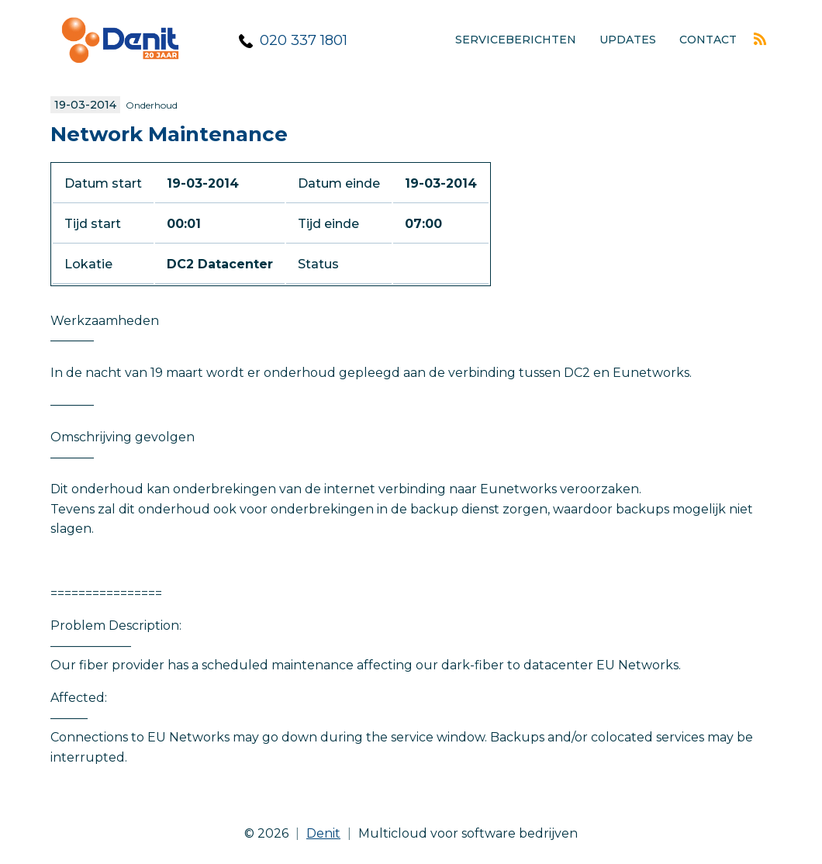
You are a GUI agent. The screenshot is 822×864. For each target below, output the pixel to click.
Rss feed (760, 39)
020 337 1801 (303, 40)
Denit (323, 833)
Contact (708, 40)
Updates (627, 40)
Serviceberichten (515, 40)
